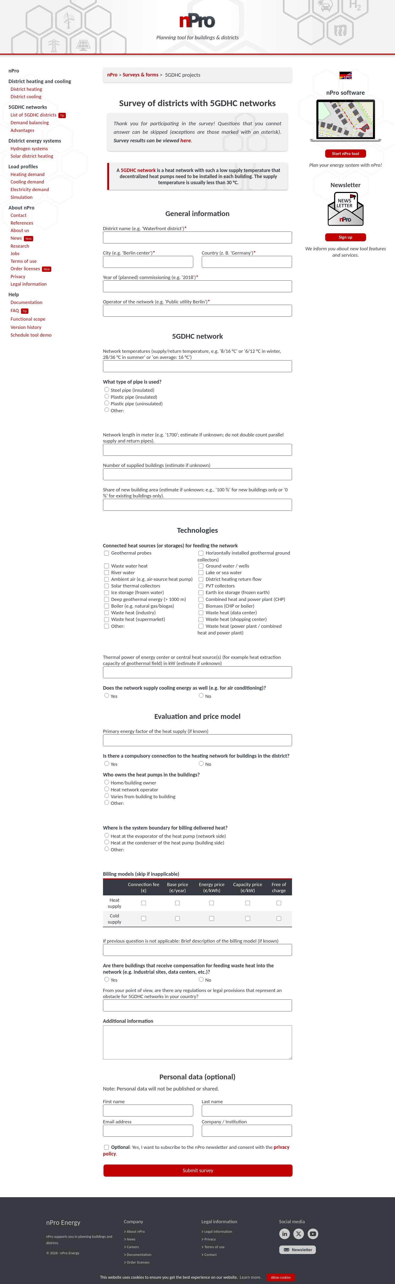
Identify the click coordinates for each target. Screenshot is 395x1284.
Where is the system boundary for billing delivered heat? (165, 827)
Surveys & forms (140, 75)
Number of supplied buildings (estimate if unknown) (157, 465)
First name (114, 1101)
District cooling (26, 96)
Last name (212, 1101)
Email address (117, 1122)
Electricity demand (30, 189)
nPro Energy (63, 1222)
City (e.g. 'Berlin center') (129, 253)
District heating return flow (230, 579)
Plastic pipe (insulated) (134, 397)
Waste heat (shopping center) (233, 619)
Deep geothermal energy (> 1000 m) (145, 599)
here (186, 140)
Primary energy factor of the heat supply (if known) (155, 731)
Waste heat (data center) (228, 612)
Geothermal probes (127, 553)
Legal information (29, 284)
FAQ (15, 310)
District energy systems (34, 141)
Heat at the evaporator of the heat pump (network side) (168, 836)
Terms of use (24, 261)
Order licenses (25, 268)
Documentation (26, 302)
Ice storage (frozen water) (134, 592)
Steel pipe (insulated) (132, 390)
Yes (114, 696)
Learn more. (250, 1277)
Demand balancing (30, 122)
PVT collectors (217, 586)
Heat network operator (134, 790)
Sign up (346, 237)
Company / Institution (224, 1122)
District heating (26, 89)
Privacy (18, 276)
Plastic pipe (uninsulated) (137, 404)
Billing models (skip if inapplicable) (141, 874)
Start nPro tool (345, 153)
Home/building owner (133, 783)
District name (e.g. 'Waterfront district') (145, 228)
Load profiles (23, 166)
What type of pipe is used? (132, 382)
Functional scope (28, 319)
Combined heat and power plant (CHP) (242, 599)
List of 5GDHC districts (34, 115)
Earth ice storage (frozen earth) (234, 592)
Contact (19, 215)
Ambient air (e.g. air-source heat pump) (148, 579)
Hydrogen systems (29, 148)
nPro (13, 70)
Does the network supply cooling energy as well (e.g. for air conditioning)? (184, 688)
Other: (117, 410)
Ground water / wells (224, 566)
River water (119, 572)
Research (20, 246)
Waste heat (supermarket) (134, 619)
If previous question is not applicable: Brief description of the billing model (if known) (191, 941)
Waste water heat (126, 566)
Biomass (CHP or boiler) (226, 606)
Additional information (128, 1021)
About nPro (21, 207)
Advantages (22, 130)
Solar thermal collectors (132, 586)
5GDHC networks (27, 107)
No (208, 696)
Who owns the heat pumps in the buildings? (151, 774)
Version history (26, 327)
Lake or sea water (220, 572)
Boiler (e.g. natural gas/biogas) (139, 606)
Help (13, 294)
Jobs (15, 253)
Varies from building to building (143, 796)
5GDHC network (138, 170)
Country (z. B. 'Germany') (229, 253)
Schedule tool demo (31, 335)
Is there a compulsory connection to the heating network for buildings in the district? (196, 756)
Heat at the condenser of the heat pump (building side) (167, 843)
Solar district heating (32, 156)
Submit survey (198, 1170)
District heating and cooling (39, 81)
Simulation (22, 197)
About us (20, 230)
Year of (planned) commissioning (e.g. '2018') (150, 277)
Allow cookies (281, 1277)
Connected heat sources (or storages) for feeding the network (170, 545)
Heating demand (28, 174)
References (22, 223)
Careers (133, 1247)
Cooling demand (27, 182)
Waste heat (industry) (130, 612)
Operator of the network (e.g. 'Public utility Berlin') (156, 302)
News (16, 238)
